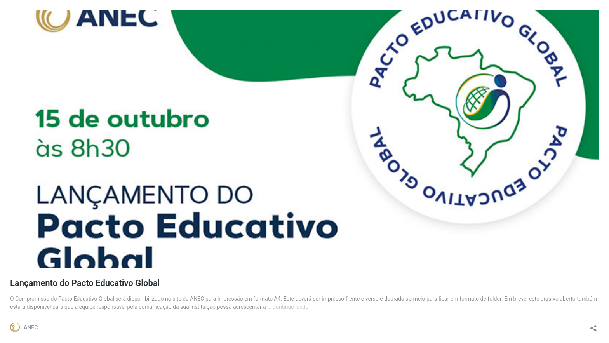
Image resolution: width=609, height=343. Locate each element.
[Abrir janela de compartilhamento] (593, 326)
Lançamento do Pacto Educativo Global (85, 283)
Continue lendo (290, 307)
